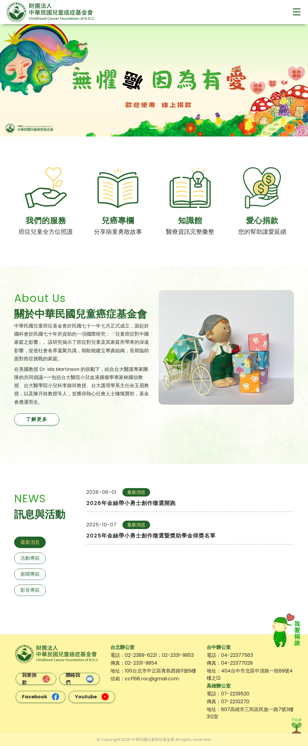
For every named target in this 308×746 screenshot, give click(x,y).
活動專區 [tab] (30, 557)
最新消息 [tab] (30, 541)
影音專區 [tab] (30, 589)
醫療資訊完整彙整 (190, 231)
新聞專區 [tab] (30, 573)
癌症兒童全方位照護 (46, 231)
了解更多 (37, 418)
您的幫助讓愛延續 (262, 231)
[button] (23, 80)
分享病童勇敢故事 (118, 231)
